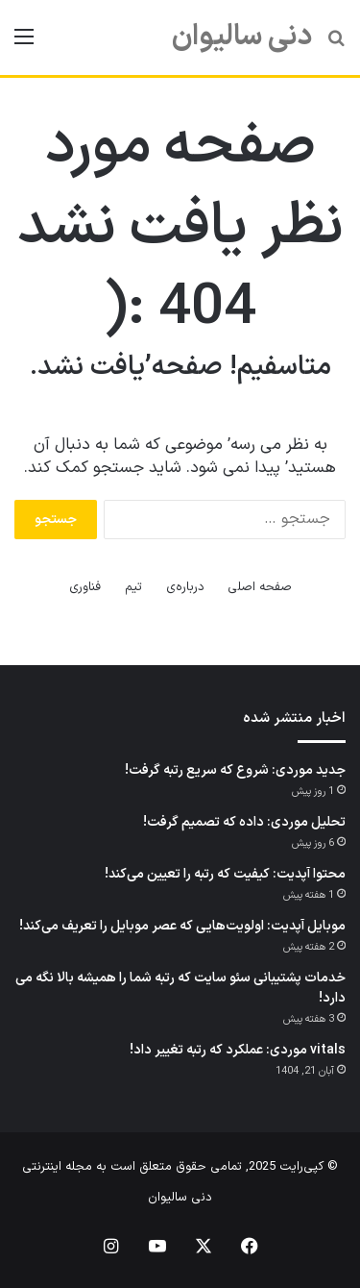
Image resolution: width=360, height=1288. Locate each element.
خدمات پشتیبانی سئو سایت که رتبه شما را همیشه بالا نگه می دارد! (180, 988)
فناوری (85, 587)
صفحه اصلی (260, 587)
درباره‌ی (185, 587)
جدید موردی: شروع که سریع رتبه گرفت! (235, 770)
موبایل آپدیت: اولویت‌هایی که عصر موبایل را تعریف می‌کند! (182, 926)
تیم (133, 587)
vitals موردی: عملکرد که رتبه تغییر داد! (238, 1050)
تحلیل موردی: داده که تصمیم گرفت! (244, 822)
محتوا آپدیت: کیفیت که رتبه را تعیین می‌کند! (225, 874)
